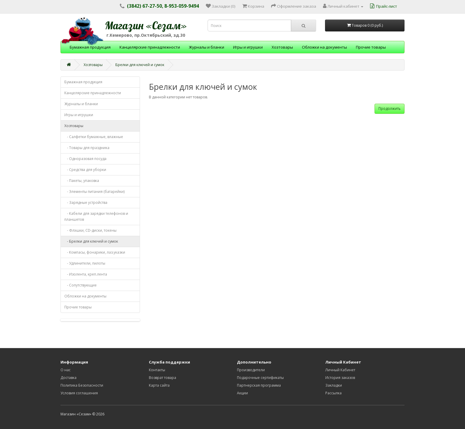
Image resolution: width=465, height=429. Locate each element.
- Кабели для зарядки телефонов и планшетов (96, 216)
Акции (242, 393)
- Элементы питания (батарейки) (94, 191)
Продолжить (389, 108)
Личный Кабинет (340, 369)
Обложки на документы (324, 47)
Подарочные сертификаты (260, 377)
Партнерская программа (259, 385)
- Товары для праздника (86, 147)
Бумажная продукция (90, 47)
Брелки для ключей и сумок (139, 64)
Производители (251, 369)
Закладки (333, 385)
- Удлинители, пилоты (84, 263)
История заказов (340, 377)
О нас (65, 369)
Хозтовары (282, 47)
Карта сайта (159, 385)
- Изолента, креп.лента (85, 274)
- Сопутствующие (80, 285)
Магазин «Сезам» (146, 25)
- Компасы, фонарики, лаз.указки (94, 252)
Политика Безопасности (81, 385)
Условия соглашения (79, 393)
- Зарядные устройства (85, 202)
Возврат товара (162, 377)
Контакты (157, 369)
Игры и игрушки (248, 47)
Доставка (68, 377)
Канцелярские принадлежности (150, 47)
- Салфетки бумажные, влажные (93, 136)
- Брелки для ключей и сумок (91, 241)
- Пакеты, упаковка (81, 180)
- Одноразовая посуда (85, 158)
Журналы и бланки (206, 47)
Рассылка (333, 393)
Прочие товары (371, 47)
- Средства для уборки (85, 169)
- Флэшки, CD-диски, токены (90, 230)
